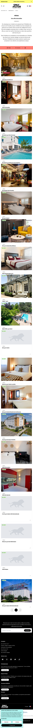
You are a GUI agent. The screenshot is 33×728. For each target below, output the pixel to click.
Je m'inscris (27, 630)
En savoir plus (5, 670)
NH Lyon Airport (5, 218)
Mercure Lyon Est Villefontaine (9, 541)
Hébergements (11, 10)
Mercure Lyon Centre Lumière (9, 384)
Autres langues (4, 650)
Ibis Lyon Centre (5, 347)
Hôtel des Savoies (6, 495)
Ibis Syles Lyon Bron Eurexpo (8, 135)
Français (28, 706)
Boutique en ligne (4, 1)
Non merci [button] (6, 722)
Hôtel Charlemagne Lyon (7, 273)
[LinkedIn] (11, 659)
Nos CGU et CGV (4, 649)
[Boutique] (27, 6)
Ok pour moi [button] (12, 725)
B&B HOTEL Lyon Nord (7, 329)
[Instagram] (6, 659)
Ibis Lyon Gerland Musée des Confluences (11, 412)
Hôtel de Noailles (6, 107)
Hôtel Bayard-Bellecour (7, 79)
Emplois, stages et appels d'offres (8, 645)
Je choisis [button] (17, 722)
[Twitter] (15, 659)
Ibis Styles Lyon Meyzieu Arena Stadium (11, 162)
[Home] (16, 6)
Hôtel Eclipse (5, 569)
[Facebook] (2, 659)
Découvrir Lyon (4, 10)
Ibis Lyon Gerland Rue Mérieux (9, 245)
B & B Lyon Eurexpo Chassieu (8, 439)
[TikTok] (19, 659)
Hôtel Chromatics (6, 467)
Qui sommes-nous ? (5, 643)
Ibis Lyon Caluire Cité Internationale (10, 605)
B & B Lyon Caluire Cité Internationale (10, 514)
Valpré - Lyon (5, 301)
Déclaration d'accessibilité (6, 647)
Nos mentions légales (5, 652)
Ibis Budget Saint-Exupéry (8, 190)
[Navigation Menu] (1, 6)
